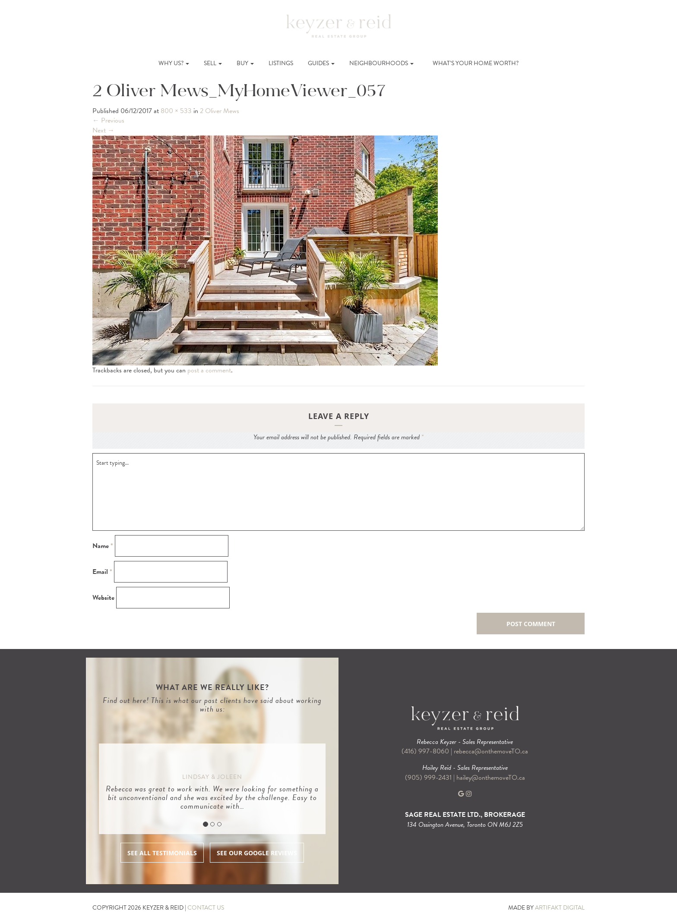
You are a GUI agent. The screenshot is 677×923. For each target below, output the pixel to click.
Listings (281, 63)
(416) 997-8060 (425, 751)
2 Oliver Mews (219, 111)
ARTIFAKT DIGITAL (560, 907)
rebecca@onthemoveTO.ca (491, 751)
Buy (245, 63)
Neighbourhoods (381, 63)
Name (102, 546)
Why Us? (173, 63)
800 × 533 (176, 111)
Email (102, 572)
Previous (108, 120)
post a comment (209, 370)
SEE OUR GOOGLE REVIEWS (257, 853)
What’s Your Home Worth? (476, 63)
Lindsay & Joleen (212, 776)
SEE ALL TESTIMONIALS (162, 853)
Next (103, 130)
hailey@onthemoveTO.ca (490, 777)
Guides (321, 63)
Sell (213, 63)
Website (103, 598)
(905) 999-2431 (429, 777)
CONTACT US (205, 907)
